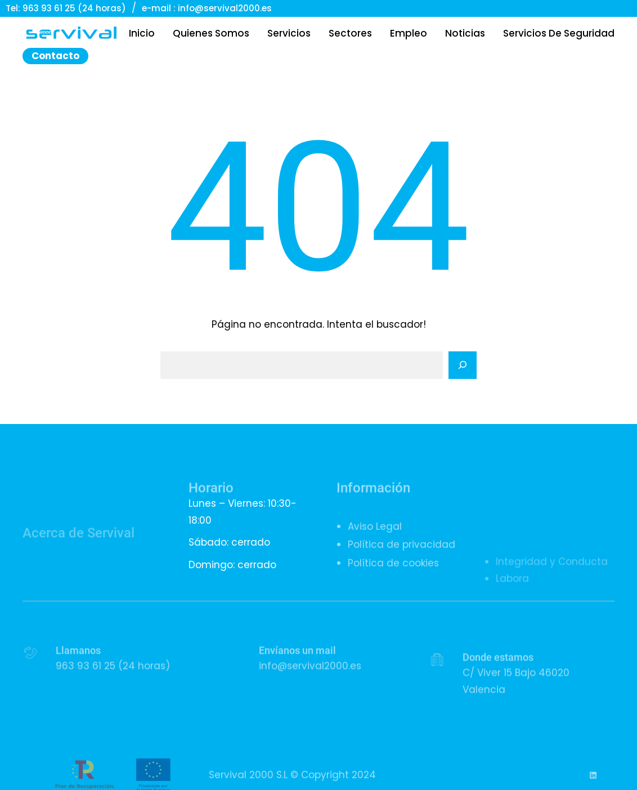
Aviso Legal (375, 536)
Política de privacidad (401, 555)
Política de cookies (393, 573)
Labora (512, 607)
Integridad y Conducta (552, 590)
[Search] (462, 365)
